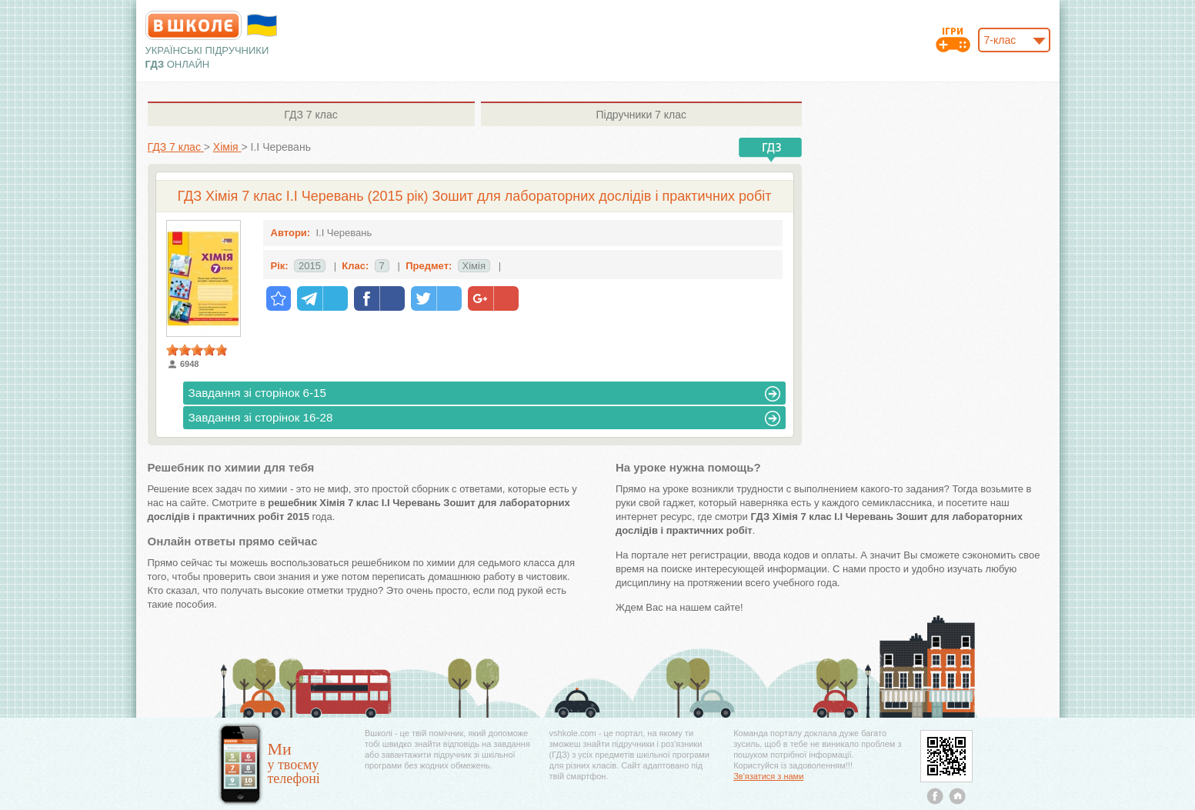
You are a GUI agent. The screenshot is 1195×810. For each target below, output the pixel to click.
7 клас (310, 114)
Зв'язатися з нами (768, 776)
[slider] (197, 350)
